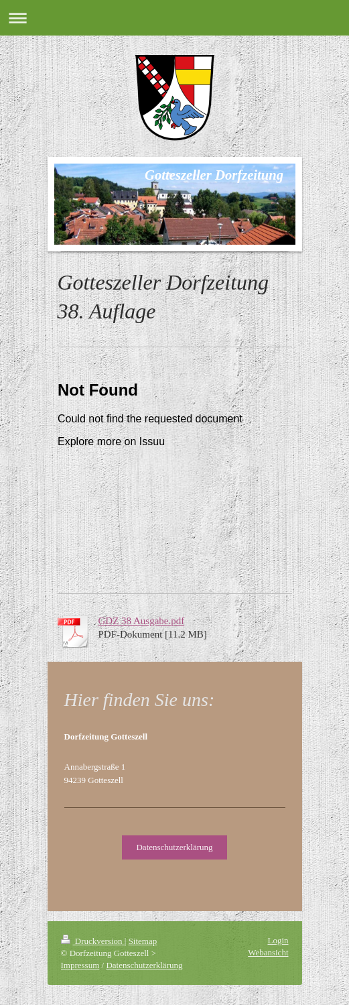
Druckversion (93, 941)
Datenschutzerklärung (174, 847)
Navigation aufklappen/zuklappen (174, 17)
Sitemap (143, 941)
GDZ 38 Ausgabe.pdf (141, 620)
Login (277, 940)
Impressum (80, 965)
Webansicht (268, 952)
